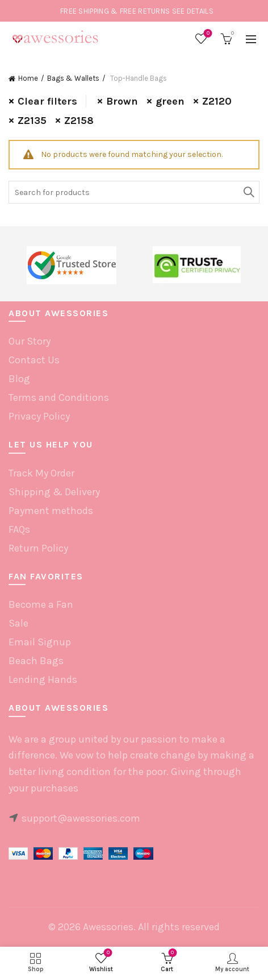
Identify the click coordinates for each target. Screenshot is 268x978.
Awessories (108, 927)
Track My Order (41, 473)
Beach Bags (36, 660)
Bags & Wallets (73, 78)
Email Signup (40, 642)
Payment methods (51, 510)
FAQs (19, 529)
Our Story (30, 341)
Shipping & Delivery (54, 492)
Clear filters (47, 101)
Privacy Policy (39, 416)
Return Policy (38, 548)
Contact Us (34, 360)
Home (28, 78)
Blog (19, 378)
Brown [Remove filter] (122, 101)
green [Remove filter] (170, 101)
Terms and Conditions (59, 397)
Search (248, 192)
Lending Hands (43, 679)
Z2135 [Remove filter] (32, 120)
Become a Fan (41, 604)
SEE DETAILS (192, 11)
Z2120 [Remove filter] (217, 101)
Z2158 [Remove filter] (79, 120)
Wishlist (207, 34)
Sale (18, 623)
